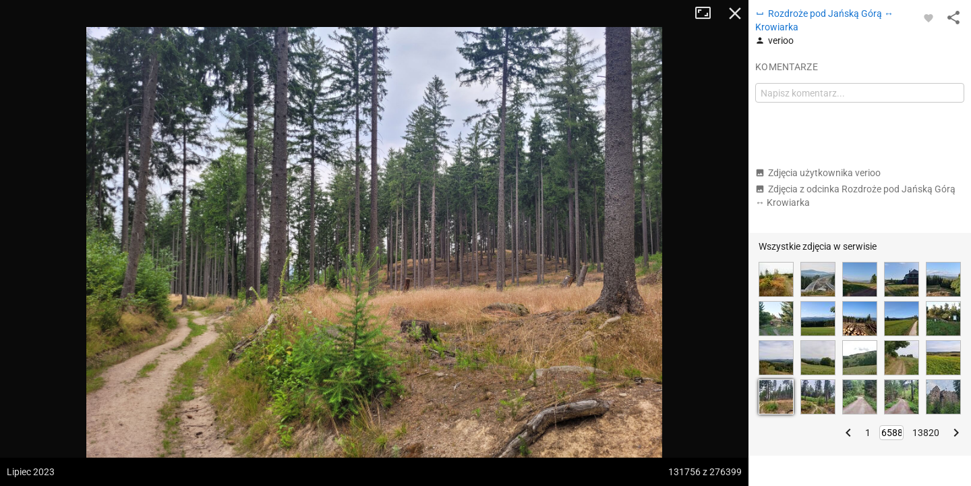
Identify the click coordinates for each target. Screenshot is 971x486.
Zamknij (735, 13)
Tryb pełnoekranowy (708, 13)
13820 (925, 432)
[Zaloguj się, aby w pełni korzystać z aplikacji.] (928, 17)
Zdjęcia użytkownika (818, 172)
